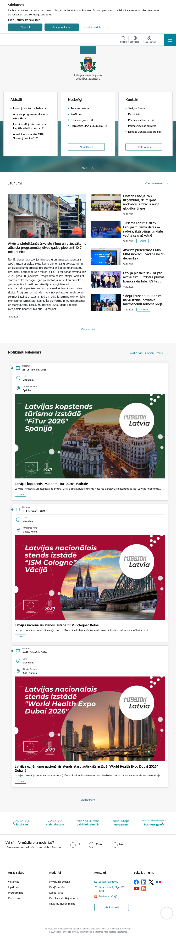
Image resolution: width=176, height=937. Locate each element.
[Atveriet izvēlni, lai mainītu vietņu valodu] (134, 40)
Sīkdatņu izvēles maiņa (62, 903)
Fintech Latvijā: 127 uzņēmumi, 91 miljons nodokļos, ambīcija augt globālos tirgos (141, 202)
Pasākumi (143, 309)
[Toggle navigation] (170, 40)
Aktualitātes (86, 147)
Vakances (13, 881)
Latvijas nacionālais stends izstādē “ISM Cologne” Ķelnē (57, 625)
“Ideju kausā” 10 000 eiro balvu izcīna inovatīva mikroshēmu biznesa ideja (143, 300)
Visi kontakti (112, 907)
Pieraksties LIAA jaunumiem (65, 898)
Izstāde (20, 494)
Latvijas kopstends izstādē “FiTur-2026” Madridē (51, 484)
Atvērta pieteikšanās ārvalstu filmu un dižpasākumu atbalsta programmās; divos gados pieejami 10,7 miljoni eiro (47, 247)
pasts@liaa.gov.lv (108, 881)
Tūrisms (142, 241)
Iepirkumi (13, 887)
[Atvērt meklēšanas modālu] (123, 40)
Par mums (14, 898)
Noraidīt (25, 27)
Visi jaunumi (88, 329)
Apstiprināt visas (61, 27)
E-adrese (104, 896)
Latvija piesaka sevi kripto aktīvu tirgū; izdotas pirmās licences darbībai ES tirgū (143, 277)
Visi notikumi (88, 799)
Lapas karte (56, 892)
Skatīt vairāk (144, 147)
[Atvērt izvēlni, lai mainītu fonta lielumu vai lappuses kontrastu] (149, 40)
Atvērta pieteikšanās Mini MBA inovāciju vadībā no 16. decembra (144, 254)
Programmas (15, 892)
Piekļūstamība (57, 887)
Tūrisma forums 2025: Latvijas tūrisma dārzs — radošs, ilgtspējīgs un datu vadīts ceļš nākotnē (143, 229)
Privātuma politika (59, 881)
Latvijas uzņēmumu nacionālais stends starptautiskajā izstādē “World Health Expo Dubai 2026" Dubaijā (86, 768)
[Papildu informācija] (115, 896)
